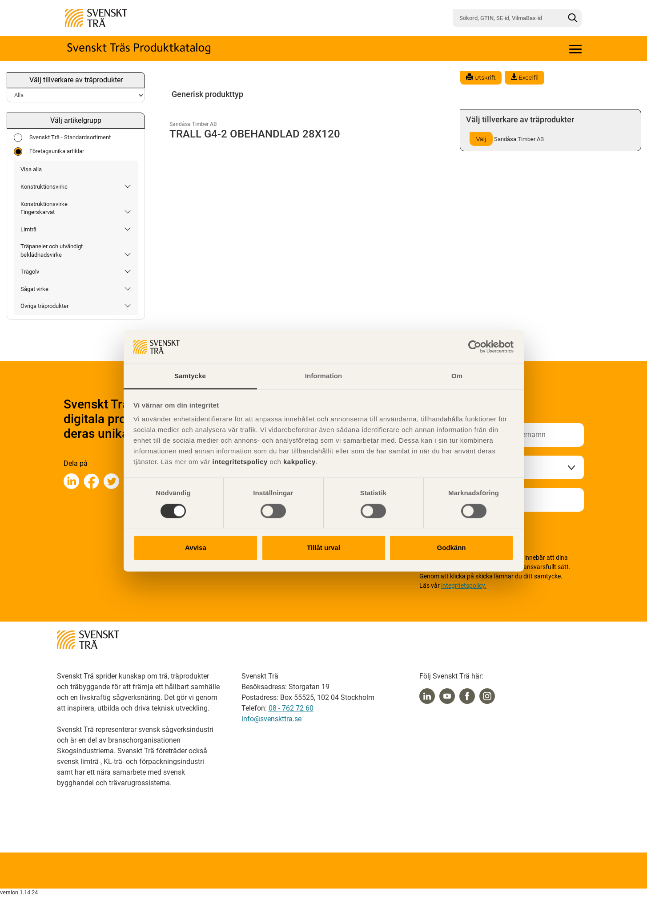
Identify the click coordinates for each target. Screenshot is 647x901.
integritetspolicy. (463, 585)
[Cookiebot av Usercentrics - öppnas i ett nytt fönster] (475, 346)
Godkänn (451, 548)
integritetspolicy (239, 462)
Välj (481, 138)
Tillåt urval (323, 548)
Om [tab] (456, 376)
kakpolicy (299, 462)
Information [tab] (323, 376)
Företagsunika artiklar (49, 151)
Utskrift (480, 77)
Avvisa (195, 548)
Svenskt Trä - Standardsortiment (62, 137)
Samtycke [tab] (190, 376)
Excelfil (524, 77)
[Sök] (573, 18)
